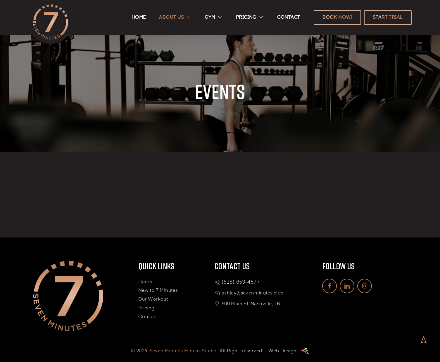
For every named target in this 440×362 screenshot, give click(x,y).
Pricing (146, 308)
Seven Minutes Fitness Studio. (183, 351)
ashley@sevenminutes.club (253, 293)
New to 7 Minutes (158, 290)
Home (145, 282)
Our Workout (153, 299)
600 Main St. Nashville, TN (251, 304)
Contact (147, 317)
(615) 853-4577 (241, 282)
